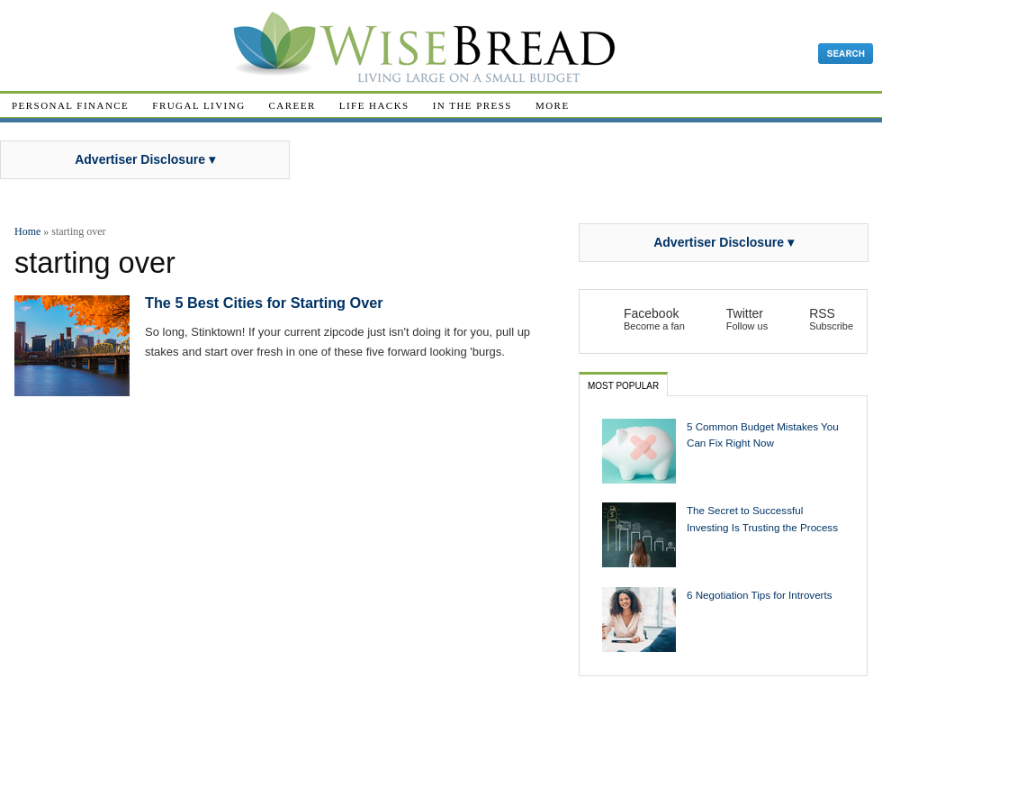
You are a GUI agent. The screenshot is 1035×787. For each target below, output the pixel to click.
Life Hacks (374, 105)
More (553, 105)
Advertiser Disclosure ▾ (145, 159)
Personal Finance (70, 105)
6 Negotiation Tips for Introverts (759, 595)
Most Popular (623, 386)
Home (27, 231)
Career (292, 105)
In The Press (472, 105)
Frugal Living (198, 105)
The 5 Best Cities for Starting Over (264, 302)
